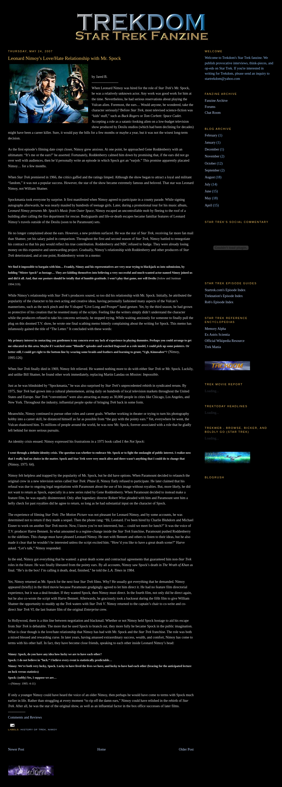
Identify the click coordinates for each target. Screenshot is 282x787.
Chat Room (213, 113)
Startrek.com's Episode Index (225, 290)
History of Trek (33, 729)
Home (101, 749)
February (211, 135)
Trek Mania (213, 347)
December (212, 149)
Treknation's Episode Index (224, 296)
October (210, 163)
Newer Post (16, 749)
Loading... (212, 391)
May (208, 198)
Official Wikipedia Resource (225, 341)
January (210, 142)
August (210, 177)
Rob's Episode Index (219, 302)
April (208, 205)
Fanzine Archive (216, 100)
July (208, 184)
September (212, 170)
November (212, 156)
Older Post (186, 749)
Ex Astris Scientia (217, 334)
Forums (210, 107)
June (208, 191)
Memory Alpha (215, 329)
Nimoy (52, 729)
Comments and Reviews (25, 717)
